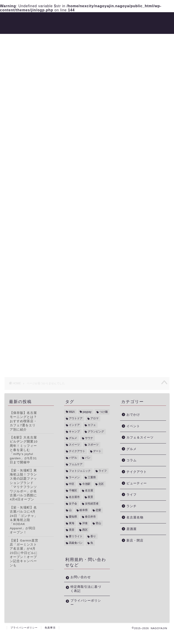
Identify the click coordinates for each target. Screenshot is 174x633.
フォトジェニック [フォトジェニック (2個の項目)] (80, 470)
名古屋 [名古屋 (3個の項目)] (89, 490)
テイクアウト (136, 472)
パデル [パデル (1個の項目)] (73, 457)
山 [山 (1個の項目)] (70, 510)
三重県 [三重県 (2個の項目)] (92, 477)
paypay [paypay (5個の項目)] (87, 411)
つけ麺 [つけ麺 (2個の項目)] (103, 411)
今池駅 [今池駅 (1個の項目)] (86, 483)
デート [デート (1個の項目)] (97, 451)
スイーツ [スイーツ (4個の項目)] (74, 444)
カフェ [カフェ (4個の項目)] (92, 425)
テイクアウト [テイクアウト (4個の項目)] (77, 451)
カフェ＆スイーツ (140, 437)
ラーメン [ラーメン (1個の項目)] (74, 477)
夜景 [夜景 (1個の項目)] (90, 497)
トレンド (64, 19)
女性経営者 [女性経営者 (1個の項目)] (92, 503)
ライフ (24, 291)
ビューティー (89, 19)
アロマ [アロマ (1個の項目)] (94, 418)
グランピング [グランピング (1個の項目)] (96, 431)
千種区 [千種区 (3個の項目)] (73, 490)
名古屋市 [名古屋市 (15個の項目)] (74, 497)
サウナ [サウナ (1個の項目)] (89, 438)
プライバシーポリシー (85, 602)
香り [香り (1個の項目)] (93, 536)
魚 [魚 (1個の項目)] (91, 542)
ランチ (131, 506)
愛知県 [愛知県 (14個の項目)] (73, 516)
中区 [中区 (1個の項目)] (71, 483)
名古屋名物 (134, 517)
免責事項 (50, 627)
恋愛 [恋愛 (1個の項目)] (98, 510)
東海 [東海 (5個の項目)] (71, 523)
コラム (24, 278)
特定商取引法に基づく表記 (85, 589)
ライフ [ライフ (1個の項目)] (103, 470)
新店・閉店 (48, 28)
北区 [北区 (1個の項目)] (101, 483)
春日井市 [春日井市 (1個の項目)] (90, 516)
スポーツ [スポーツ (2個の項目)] (93, 444)
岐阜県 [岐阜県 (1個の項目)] (84, 510)
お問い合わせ (80, 577)
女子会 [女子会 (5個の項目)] (73, 503)
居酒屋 (131, 529)
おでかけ (114, 19)
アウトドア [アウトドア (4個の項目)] (75, 418)
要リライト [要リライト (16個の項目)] (75, 536)
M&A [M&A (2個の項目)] (72, 411)
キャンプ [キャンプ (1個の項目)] (74, 431)
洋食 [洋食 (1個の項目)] (85, 523)
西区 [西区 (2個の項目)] (85, 529)
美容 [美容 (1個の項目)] (71, 529)
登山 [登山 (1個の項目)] (98, 523)
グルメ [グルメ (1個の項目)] (73, 438)
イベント (26, 264)
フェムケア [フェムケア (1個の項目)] (75, 464)
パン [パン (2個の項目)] (87, 457)
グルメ (44, 19)
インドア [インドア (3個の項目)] (74, 425)
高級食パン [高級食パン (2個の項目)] (75, 542)
